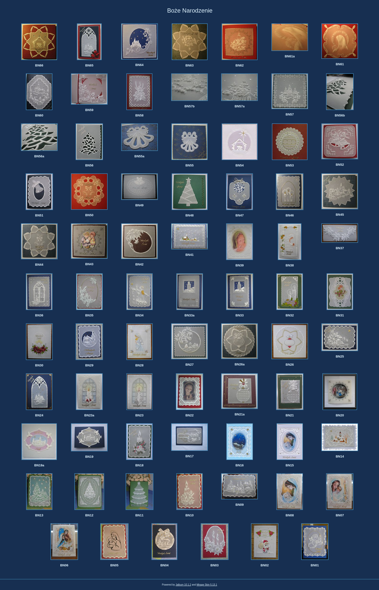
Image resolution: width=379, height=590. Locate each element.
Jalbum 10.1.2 (183, 584)
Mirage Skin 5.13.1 (207, 584)
